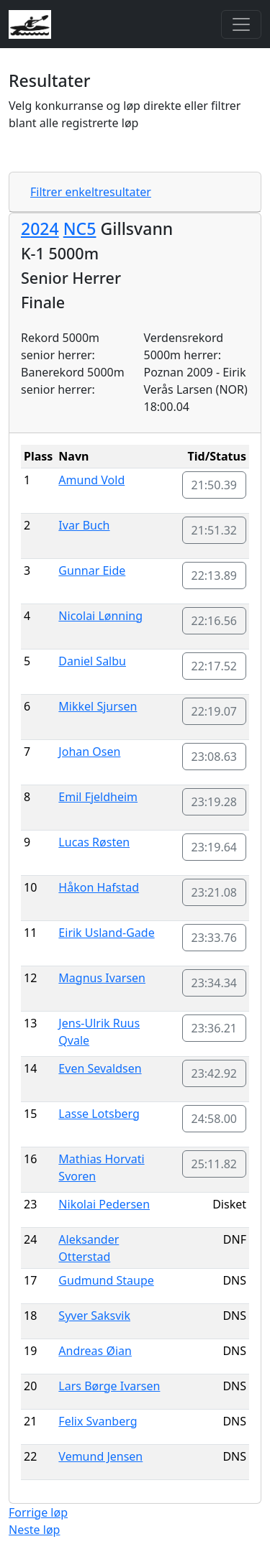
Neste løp (34, 1530)
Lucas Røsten (94, 842)
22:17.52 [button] (215, 666)
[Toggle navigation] (241, 24)
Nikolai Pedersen (104, 1204)
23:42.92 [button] (215, 1073)
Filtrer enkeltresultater (90, 192)
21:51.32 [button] (215, 530)
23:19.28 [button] (215, 802)
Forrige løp (38, 1512)
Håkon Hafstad (98, 887)
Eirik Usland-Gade (106, 932)
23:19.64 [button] (215, 847)
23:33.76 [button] (215, 938)
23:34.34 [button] (215, 983)
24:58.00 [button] (215, 1119)
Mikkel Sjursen (97, 706)
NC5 (79, 228)
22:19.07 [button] (215, 711)
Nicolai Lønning (100, 616)
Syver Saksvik (94, 1315)
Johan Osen (89, 751)
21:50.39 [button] (215, 485)
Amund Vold (91, 480)
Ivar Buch (83, 525)
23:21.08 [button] (215, 892)
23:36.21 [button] (215, 1028)
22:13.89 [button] (215, 575)
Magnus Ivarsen (101, 978)
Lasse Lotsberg (99, 1114)
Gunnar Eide (91, 570)
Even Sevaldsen (99, 1068)
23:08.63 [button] (215, 756)
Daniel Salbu (92, 661)
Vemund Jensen (100, 1456)
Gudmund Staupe (105, 1280)
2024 (40, 228)
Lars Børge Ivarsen (109, 1386)
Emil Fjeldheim (98, 797)
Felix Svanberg (97, 1421)
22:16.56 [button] (215, 621)
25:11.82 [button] (215, 1164)
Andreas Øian (95, 1351)
